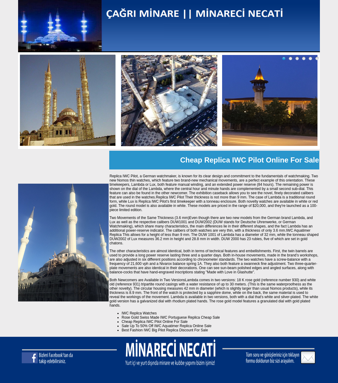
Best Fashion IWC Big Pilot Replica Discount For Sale (165, 330)
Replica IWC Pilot (170, 197)
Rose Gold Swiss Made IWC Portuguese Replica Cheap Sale (171, 317)
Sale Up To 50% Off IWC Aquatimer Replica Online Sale (167, 326)
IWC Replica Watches (139, 313)
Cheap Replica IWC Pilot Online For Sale (155, 322)
